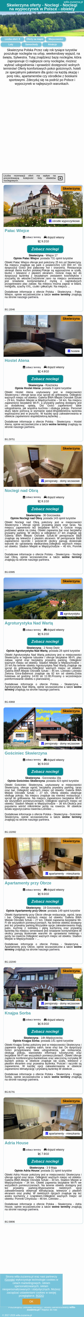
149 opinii (63, 910)
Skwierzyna (71, 188)
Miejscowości (56, 39)
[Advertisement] (42, 129)
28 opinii (64, 650)
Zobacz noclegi (45, 249)
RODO (40, 1295)
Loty (10, 44)
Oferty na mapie (34, 39)
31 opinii (56, 1170)
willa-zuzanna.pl (73, 2)
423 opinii (62, 780)
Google (9, 1279)
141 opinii (56, 1040)
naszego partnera (27, 297)
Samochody (31, 44)
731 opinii (56, 258)
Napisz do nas (49, 1309)
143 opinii (59, 518)
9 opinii (56, 388)
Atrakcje (52, 44)
